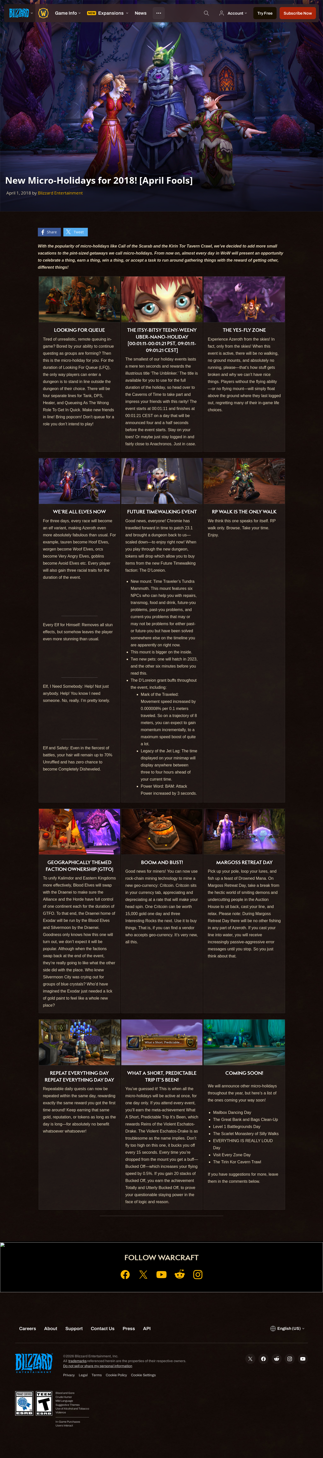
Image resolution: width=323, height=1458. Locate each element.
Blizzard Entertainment (60, 193)
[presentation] (19, 13)
